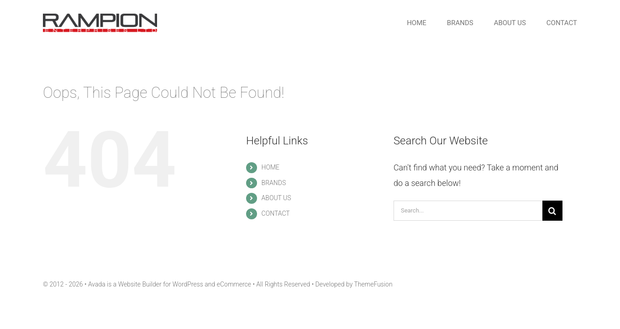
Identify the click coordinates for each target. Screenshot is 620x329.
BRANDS (274, 182)
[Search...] (468, 211)
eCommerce (234, 284)
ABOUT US (276, 198)
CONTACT (276, 213)
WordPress (188, 284)
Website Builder (140, 284)
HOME (270, 167)
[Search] (552, 211)
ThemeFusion (373, 284)
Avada (96, 284)
